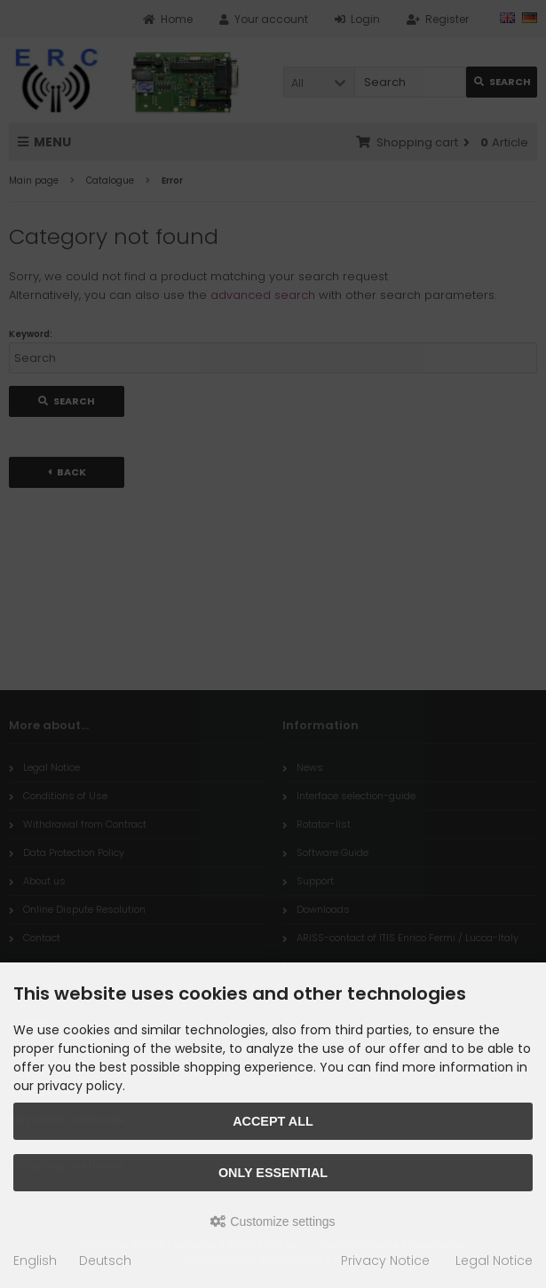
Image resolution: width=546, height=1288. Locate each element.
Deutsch (105, 1260)
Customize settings (272, 1221)
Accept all (273, 1121)
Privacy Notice (385, 1260)
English (35, 1260)
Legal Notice (494, 1260)
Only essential (273, 1173)
